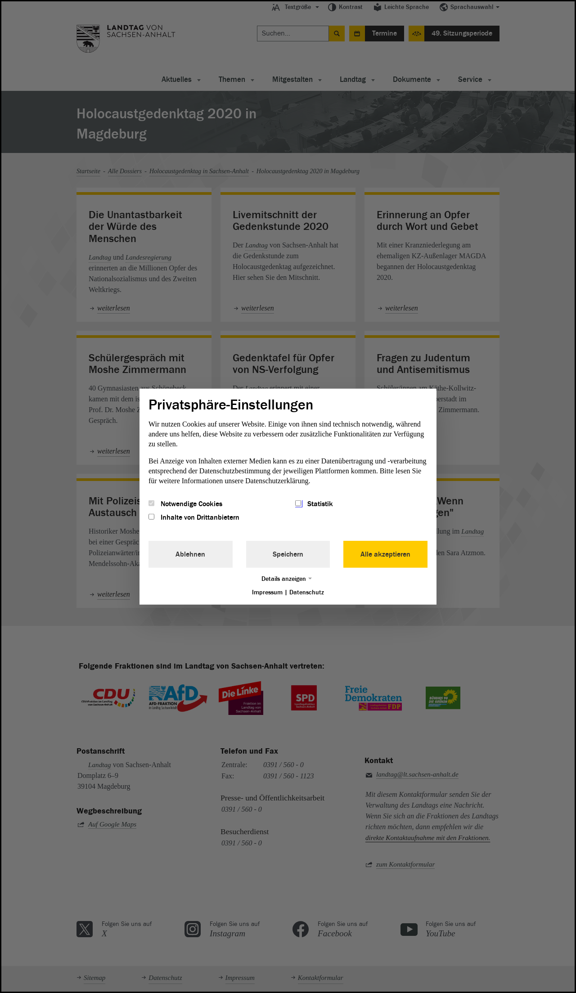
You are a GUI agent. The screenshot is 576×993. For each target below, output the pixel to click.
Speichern (288, 554)
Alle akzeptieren (385, 554)
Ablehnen (190, 554)
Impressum (267, 592)
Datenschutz (306, 592)
